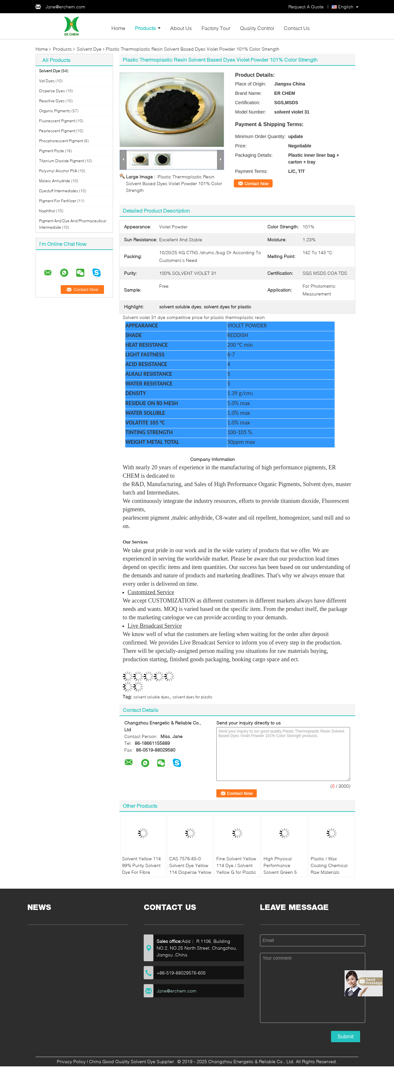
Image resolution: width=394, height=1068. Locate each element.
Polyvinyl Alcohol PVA (58, 170)
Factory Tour (216, 28)
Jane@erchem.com (65, 6)
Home (118, 28)
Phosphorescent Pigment (61, 140)
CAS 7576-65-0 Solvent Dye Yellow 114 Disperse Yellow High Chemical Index (190, 872)
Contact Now (256, 183)
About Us (181, 28)
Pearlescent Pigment (57, 130)
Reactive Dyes (52, 100)
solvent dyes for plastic (192, 696)
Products (145, 28)
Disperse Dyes (52, 90)
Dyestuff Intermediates (58, 190)
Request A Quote (306, 6)
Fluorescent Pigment (57, 120)
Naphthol (47, 210)
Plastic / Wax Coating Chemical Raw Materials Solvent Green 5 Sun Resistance (329, 872)
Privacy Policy (71, 1061)
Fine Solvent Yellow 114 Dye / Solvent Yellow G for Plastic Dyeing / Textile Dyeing (236, 872)
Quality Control (257, 28)
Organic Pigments (54, 110)
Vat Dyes (47, 80)
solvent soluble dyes (151, 696)
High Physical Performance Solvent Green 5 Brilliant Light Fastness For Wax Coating (282, 875)
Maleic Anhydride (54, 180)
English (345, 6)
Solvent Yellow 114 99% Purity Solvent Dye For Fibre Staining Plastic (141, 869)
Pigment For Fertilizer (57, 200)
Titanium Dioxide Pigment (61, 160)
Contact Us (297, 28)
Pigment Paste (51, 150)
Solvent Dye (89, 49)
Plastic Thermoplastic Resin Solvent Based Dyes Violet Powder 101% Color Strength (174, 183)
